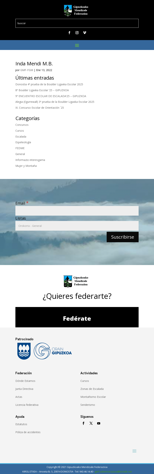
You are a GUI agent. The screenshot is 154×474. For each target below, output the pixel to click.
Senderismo (87, 405)
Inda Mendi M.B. (34, 63)
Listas (20, 218)
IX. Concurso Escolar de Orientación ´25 (39, 107)
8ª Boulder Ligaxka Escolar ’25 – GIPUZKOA (42, 90)
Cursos (19, 130)
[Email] (77, 211)
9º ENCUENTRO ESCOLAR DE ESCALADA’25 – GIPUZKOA (50, 96)
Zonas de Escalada (92, 389)
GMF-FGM (26, 70)
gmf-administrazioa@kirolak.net (113, 471)
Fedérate (77, 318)
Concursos (22, 125)
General (20, 154)
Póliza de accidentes (27, 432)
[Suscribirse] (123, 237)
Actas (18, 397)
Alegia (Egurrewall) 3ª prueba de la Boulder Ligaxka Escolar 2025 (54, 102)
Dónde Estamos (25, 381)
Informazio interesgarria (30, 160)
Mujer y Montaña (26, 166)
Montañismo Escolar (93, 397)
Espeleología (23, 142)
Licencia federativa (26, 405)
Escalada (20, 136)
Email (22, 203)
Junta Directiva (24, 389)
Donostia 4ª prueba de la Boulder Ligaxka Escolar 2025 (49, 84)
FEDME (20, 148)
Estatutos (21, 424)
